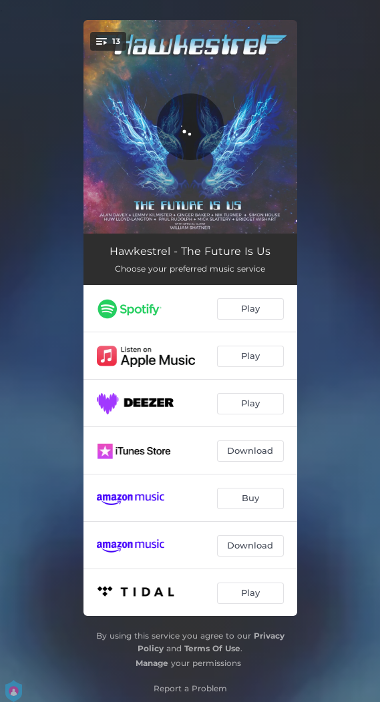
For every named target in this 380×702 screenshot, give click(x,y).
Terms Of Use (212, 648)
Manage (152, 663)
